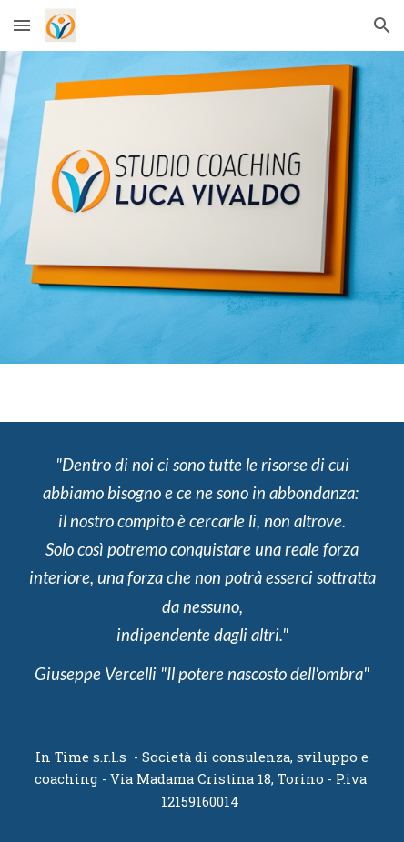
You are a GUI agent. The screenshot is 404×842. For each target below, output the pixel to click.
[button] (22, 25)
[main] (201, 570)
